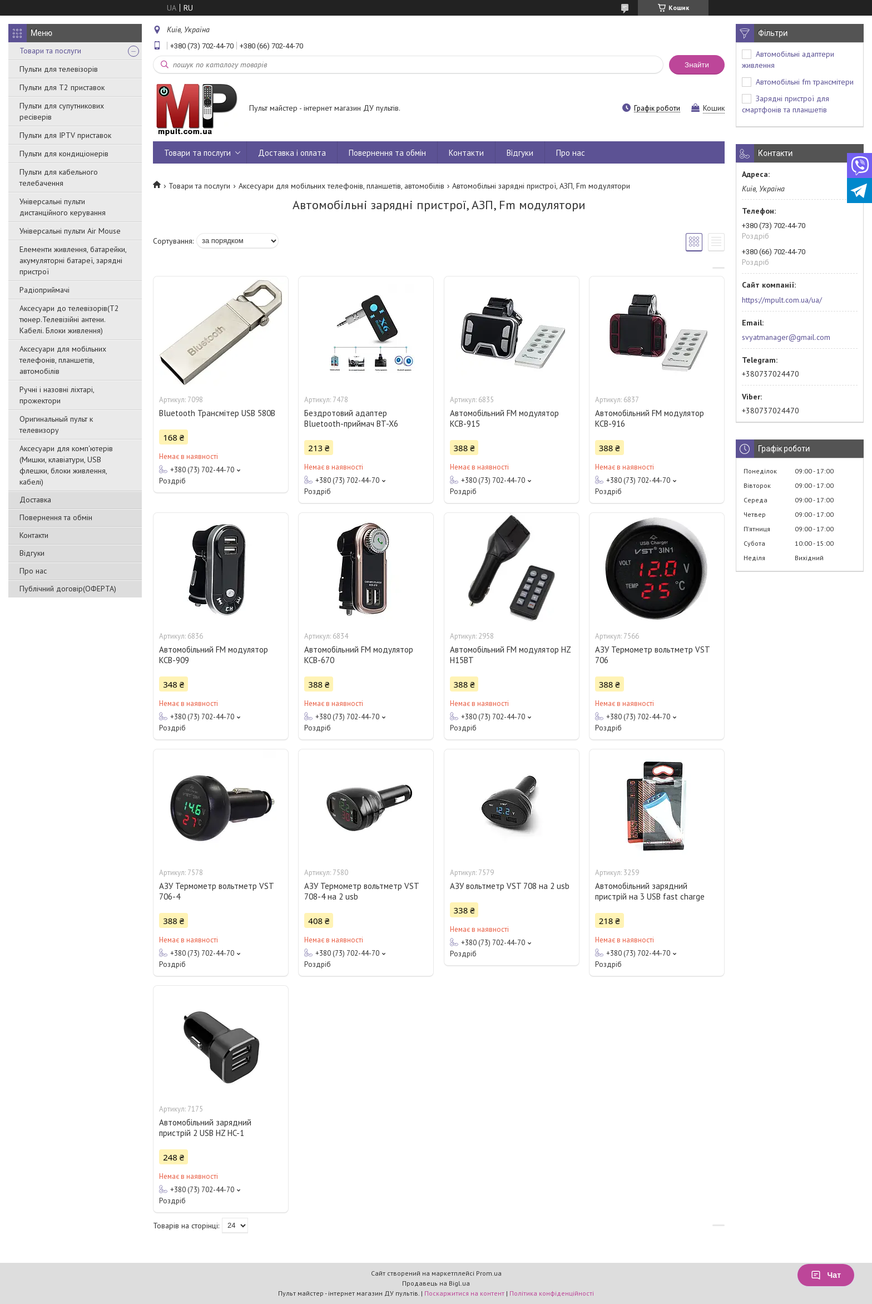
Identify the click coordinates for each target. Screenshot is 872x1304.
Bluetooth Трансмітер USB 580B (217, 413)
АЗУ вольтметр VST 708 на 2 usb (509, 886)
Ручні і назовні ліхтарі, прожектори (56, 395)
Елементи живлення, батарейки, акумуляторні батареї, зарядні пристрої (72, 260)
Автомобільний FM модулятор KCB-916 (649, 418)
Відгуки (31, 553)
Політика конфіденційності (551, 1293)
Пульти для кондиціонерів (63, 154)
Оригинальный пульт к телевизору (56, 424)
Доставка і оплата (292, 153)
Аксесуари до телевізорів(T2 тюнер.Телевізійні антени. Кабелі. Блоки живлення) (69, 319)
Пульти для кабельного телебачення (58, 177)
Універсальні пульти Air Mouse (70, 231)
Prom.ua (489, 1273)
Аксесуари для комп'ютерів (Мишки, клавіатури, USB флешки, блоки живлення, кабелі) (66, 465)
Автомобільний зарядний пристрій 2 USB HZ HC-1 (205, 1127)
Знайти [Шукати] (697, 65)
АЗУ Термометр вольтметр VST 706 (652, 654)
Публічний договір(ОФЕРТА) (67, 589)
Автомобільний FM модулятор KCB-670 (358, 654)
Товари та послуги (50, 51)
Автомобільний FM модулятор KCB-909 (213, 654)
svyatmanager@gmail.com (786, 337)
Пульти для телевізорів (58, 69)
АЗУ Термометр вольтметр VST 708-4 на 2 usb (361, 891)
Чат (826, 1275)
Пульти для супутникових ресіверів (61, 111)
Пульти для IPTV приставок (65, 135)
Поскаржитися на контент (464, 1293)
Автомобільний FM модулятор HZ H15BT (510, 654)
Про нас (33, 571)
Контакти (33, 535)
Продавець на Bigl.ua (436, 1283)
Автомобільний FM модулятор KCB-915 (504, 418)
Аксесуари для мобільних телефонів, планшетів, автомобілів (62, 360)
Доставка (35, 500)
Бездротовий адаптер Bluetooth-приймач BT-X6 (351, 418)
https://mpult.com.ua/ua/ (782, 300)
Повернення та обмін (55, 517)
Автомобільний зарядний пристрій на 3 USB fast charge (650, 891)
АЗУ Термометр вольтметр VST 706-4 (216, 891)
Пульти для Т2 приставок (62, 87)
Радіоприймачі (44, 290)
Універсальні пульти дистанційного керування (62, 207)
